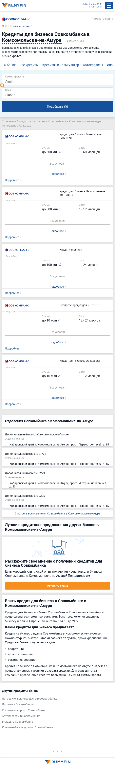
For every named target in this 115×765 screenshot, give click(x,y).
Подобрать (57, 106)
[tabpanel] (55, 710)
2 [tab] (58, 752)
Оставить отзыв (57, 585)
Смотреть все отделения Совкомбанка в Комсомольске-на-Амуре (57, 513)
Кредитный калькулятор (60, 65)
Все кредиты (29, 65)
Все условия (58, 163)
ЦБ (85, 4)
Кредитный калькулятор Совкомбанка (27, 727)
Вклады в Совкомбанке (17, 721)
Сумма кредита (14, 76)
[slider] (2, 85)
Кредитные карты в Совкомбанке (24, 710)
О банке (10, 65)
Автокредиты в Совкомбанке (21, 716)
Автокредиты (93, 65)
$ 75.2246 (95, 4)
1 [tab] (54, 752)
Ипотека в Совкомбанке (17, 704)
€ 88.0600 (95, 7)
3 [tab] (62, 752)
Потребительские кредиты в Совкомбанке (29, 698)
